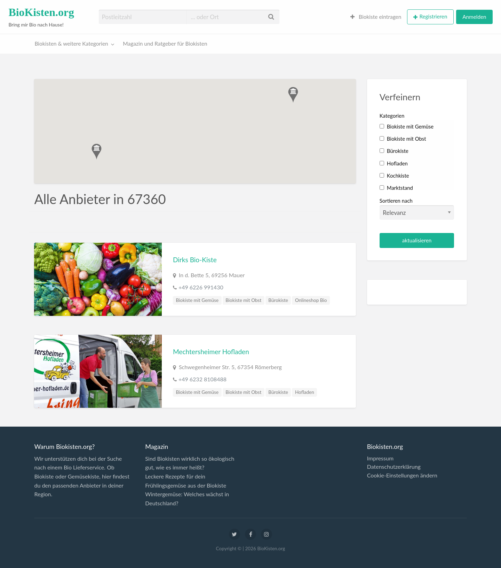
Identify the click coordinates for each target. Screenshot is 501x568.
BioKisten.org (41, 12)
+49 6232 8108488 (202, 379)
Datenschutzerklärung (394, 466)
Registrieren (433, 16)
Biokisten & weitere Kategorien (71, 43)
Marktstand (396, 188)
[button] (293, 95)
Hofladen (304, 392)
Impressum (380, 458)
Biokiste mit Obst (243, 300)
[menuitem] (375, 16)
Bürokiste (278, 300)
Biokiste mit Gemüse (197, 300)
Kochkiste (394, 175)
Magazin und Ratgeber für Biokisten (165, 43)
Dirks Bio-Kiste (195, 260)
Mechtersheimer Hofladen (211, 352)
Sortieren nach (417, 208)
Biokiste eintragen (375, 17)
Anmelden (474, 17)
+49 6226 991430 (200, 287)
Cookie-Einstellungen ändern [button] (402, 475)
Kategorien (392, 115)
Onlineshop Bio (311, 300)
